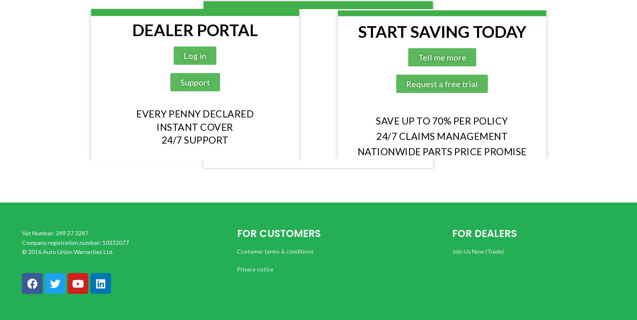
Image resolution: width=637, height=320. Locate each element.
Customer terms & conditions (275, 251)
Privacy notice (255, 269)
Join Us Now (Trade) (478, 251)
